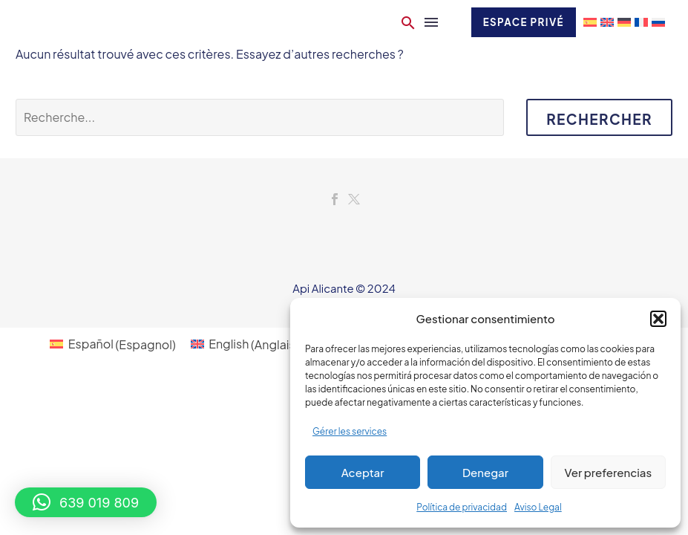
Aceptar (362, 472)
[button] (658, 318)
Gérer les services (349, 431)
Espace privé (521, 22)
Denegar (485, 472)
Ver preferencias (608, 472)
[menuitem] (112, 344)
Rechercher (599, 119)
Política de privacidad (461, 507)
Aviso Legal (538, 507)
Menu (426, 22)
